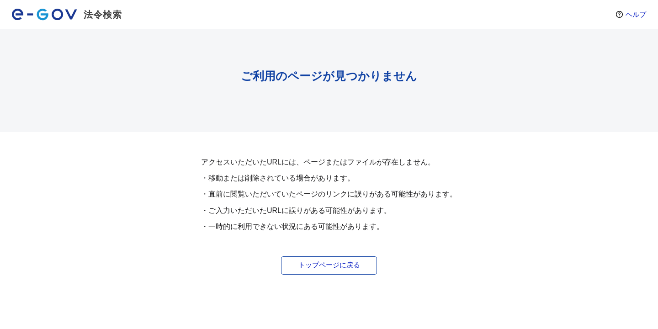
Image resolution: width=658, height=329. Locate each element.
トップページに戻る (329, 265)
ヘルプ (636, 14)
